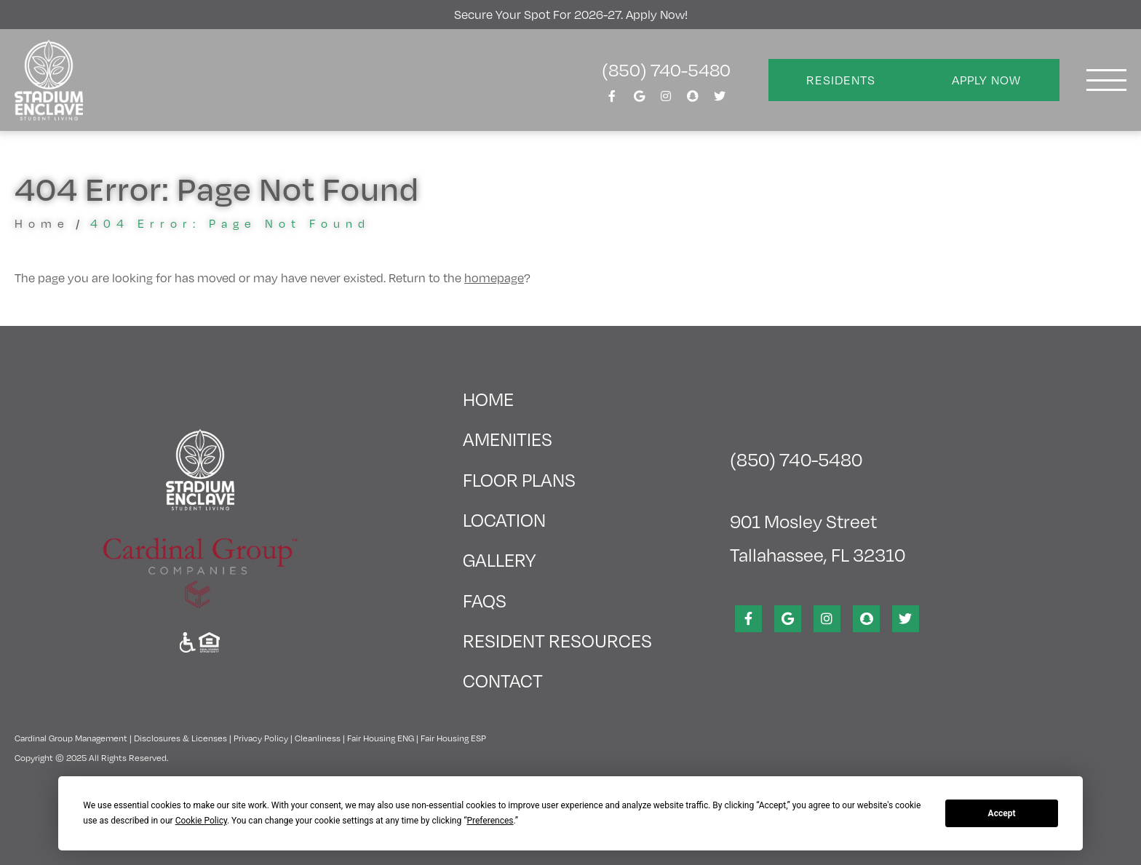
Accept (1002, 813)
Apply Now (986, 79)
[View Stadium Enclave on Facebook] (612, 100)
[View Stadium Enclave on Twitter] (719, 100)
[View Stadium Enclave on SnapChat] (692, 100)
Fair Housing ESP (453, 738)
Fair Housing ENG (380, 738)
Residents (840, 79)
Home (42, 223)
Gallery (499, 559)
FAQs (484, 600)
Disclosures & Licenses (180, 738)
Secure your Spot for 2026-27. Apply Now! (571, 14)
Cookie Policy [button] (201, 821)
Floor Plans (519, 479)
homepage (494, 277)
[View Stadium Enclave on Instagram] (666, 100)
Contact (503, 680)
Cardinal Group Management (71, 738)
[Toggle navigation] (1106, 80)
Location (504, 519)
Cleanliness (318, 738)
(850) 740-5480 (666, 69)
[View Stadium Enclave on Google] (639, 100)
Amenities (507, 438)
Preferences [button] (489, 821)
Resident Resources (557, 640)
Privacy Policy (261, 738)
